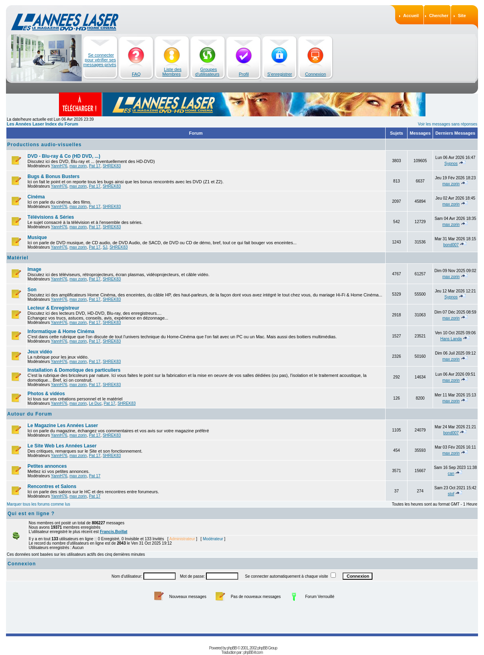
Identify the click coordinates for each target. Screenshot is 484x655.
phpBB (232, 648)
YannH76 (59, 166)
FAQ (136, 74)
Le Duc (95, 403)
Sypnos (450, 163)
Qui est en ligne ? (31, 513)
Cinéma (36, 197)
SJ (105, 247)
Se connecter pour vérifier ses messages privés (99, 60)
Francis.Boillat (113, 531)
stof (451, 494)
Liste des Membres (172, 71)
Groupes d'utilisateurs (207, 71)
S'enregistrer (279, 74)
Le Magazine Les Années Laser (62, 425)
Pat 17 (94, 166)
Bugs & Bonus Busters (53, 176)
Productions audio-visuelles (44, 144)
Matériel (17, 258)
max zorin (77, 166)
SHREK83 (112, 166)
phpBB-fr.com (253, 652)
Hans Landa (451, 339)
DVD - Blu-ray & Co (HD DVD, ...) (63, 156)
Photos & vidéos (46, 393)
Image (34, 269)
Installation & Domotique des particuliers (73, 370)
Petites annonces (47, 466)
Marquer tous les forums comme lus (38, 504)
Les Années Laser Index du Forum (42, 124)
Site (462, 15)
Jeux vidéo (39, 352)
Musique (37, 237)
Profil (244, 74)
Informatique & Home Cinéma (60, 331)
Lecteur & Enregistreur (53, 308)
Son (32, 289)
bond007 (451, 245)
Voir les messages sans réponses (447, 124)
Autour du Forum (29, 414)
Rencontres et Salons (51, 486)
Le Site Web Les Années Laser (61, 446)
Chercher (438, 15)
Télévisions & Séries (50, 217)
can (451, 473)
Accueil (411, 15)
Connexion (315, 74)
